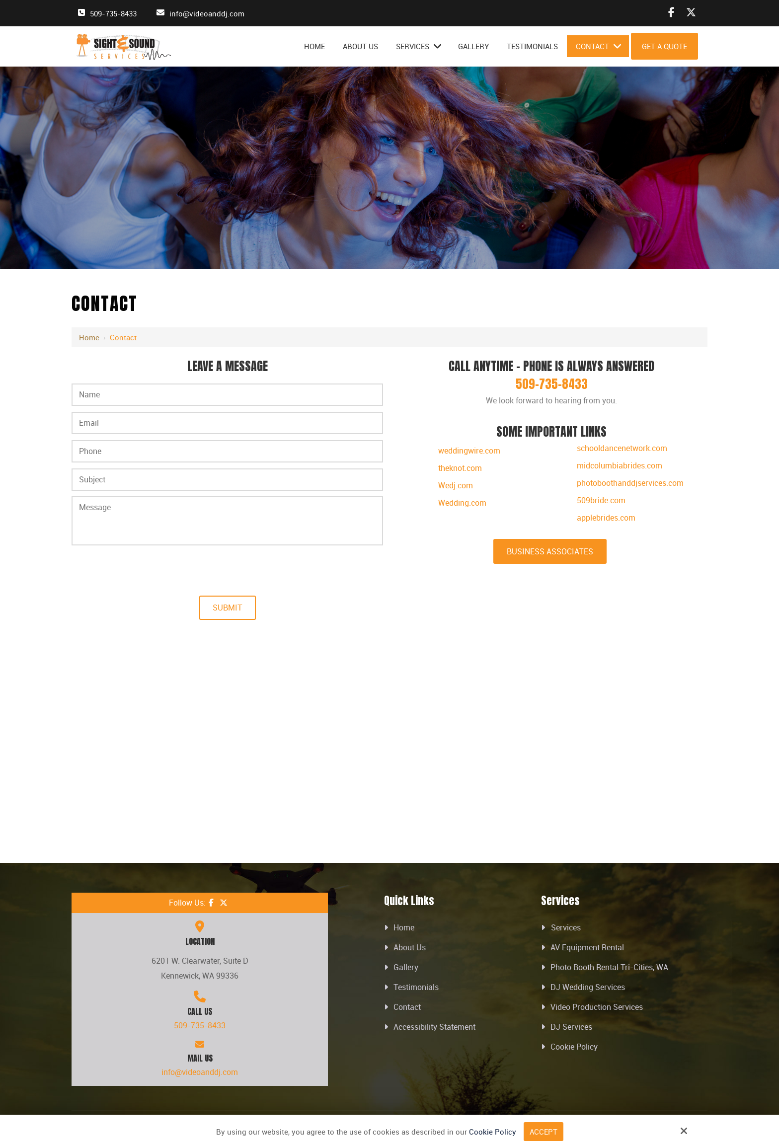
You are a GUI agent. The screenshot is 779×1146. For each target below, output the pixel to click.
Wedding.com (462, 502)
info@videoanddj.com (206, 13)
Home (89, 337)
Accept (543, 1132)
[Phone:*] (227, 451)
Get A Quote (664, 46)
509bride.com (601, 500)
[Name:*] (227, 394)
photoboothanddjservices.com (630, 482)
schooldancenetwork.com (622, 448)
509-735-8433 (113, 13)
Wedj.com (455, 485)
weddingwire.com (469, 450)
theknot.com (460, 467)
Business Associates (550, 551)
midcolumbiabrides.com (619, 465)
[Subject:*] (227, 479)
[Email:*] (227, 423)
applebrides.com (606, 517)
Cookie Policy (492, 1131)
